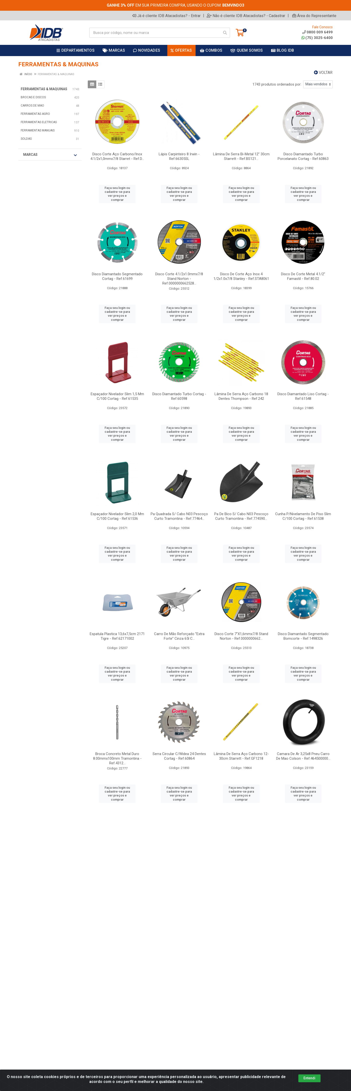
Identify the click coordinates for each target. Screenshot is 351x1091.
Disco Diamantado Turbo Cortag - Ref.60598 (179, 396)
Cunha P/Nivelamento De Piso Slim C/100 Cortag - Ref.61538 (303, 516)
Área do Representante (314, 16)
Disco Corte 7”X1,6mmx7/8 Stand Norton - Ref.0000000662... (241, 636)
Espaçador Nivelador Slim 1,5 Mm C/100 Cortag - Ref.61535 (117, 396)
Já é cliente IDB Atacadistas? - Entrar (166, 16)
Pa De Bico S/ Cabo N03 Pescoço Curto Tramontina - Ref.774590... (241, 516)
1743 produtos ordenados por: (277, 84)
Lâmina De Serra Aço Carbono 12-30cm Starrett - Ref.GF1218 (241, 756)
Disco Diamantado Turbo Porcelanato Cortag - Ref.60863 (303, 156)
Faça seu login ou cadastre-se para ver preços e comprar (117, 194)
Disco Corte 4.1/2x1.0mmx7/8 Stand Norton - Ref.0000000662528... (179, 278)
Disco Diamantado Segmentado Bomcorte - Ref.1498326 (303, 636)
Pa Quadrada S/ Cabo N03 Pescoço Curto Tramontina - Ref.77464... (179, 516)
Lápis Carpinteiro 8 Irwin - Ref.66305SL (179, 156)
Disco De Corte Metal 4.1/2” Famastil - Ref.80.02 (303, 276)
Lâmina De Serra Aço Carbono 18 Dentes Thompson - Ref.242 (241, 396)
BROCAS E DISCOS (33, 97)
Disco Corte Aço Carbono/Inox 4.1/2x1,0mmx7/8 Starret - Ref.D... (117, 156)
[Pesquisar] (225, 33)
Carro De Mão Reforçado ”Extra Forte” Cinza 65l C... (179, 636)
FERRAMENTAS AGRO (35, 114)
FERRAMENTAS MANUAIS (38, 130)
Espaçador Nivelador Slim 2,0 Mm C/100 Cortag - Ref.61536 (117, 516)
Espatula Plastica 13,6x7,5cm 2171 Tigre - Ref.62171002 (117, 636)
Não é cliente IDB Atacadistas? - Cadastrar (246, 16)
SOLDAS (26, 138)
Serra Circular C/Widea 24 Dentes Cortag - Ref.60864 (179, 756)
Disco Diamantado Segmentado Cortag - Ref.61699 (117, 276)
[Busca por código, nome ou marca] (154, 33)
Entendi (309, 1078)
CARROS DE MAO (32, 105)
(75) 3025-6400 (317, 38)
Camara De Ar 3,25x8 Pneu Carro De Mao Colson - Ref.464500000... (303, 756)
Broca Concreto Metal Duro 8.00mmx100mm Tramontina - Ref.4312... (117, 758)
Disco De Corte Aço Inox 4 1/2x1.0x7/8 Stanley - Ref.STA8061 (241, 276)
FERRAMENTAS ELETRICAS (39, 122)
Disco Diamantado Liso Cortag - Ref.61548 (303, 396)
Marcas (50, 155)
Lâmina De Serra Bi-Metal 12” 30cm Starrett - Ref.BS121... (241, 156)
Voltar (323, 72)
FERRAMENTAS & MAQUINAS (44, 89)
